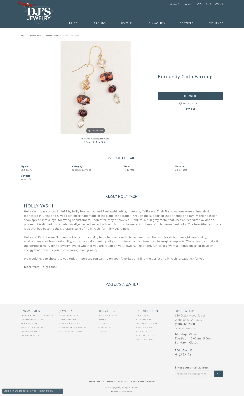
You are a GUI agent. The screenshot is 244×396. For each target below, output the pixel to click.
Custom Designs (30, 335)
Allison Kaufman (107, 315)
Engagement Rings (70, 315)
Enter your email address (192, 367)
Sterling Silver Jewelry (72, 327)
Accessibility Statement (143, 381)
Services (187, 23)
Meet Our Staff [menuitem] (145, 339)
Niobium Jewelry (36, 35)
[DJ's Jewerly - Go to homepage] (40, 14)
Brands (100, 23)
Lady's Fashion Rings (71, 331)
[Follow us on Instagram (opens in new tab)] (184, 355)
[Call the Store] (185, 324)
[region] (95, 87)
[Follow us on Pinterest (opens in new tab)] (180, 355)
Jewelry (127, 23)
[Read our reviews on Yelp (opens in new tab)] (189, 355)
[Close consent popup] (60, 391)
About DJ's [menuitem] (142, 315)
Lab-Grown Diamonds (33, 319)
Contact (216, 23)
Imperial (103, 331)
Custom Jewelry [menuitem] (145, 335)
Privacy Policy (96, 381)
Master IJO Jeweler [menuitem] (147, 323)
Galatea (102, 323)
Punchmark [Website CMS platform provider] (127, 391)
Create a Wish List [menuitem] (146, 327)
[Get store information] (185, 328)
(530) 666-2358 (94, 141)
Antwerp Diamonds (32, 331)
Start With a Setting (32, 327)
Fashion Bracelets (70, 323)
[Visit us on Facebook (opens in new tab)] (176, 355)
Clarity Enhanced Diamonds (37, 315)
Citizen (102, 319)
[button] (176, 4)
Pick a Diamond (29, 323)
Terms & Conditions (117, 381)
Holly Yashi (129, 169)
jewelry (24, 35)
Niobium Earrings (52, 35)
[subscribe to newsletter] (218, 374)
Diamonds (156, 23)
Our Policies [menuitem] (143, 331)
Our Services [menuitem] (143, 319)
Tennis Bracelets (69, 319)
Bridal (74, 23)
